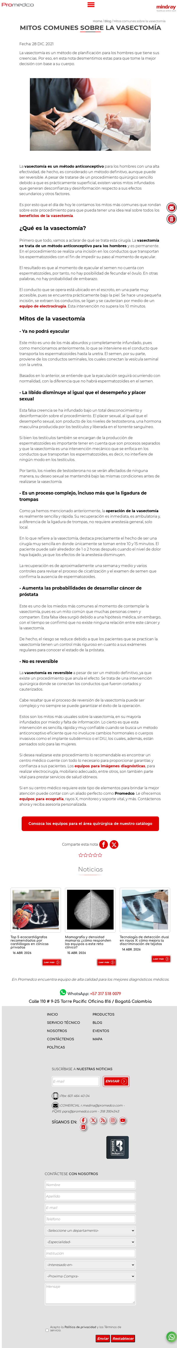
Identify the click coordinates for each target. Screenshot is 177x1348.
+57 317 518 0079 (105, 994)
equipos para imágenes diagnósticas (110, 766)
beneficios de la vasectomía (46, 216)
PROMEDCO (18, 4)
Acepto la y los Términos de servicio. (85, 1329)
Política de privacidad (80, 1327)
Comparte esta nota (80, 844)
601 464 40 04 (78, 1096)
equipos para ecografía (41, 799)
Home (97, 21)
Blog (107, 21)
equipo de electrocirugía (42, 306)
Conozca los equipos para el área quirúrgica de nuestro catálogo (90, 823)
